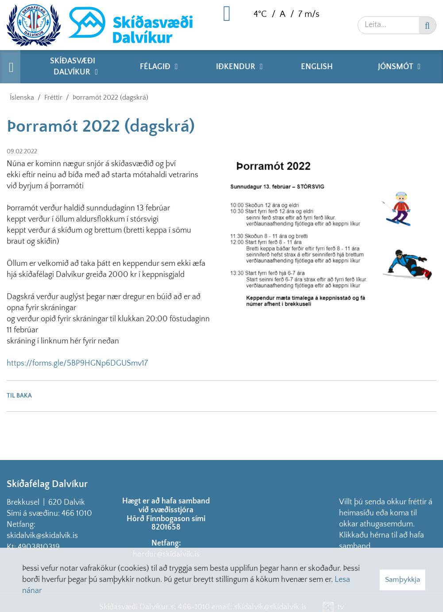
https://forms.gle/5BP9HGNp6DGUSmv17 (77, 363)
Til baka (19, 395)
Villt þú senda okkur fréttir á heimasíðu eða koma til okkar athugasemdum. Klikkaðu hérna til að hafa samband (385, 524)
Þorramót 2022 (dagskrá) (110, 97)
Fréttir (53, 97)
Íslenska (22, 97)
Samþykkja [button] (402, 580)
